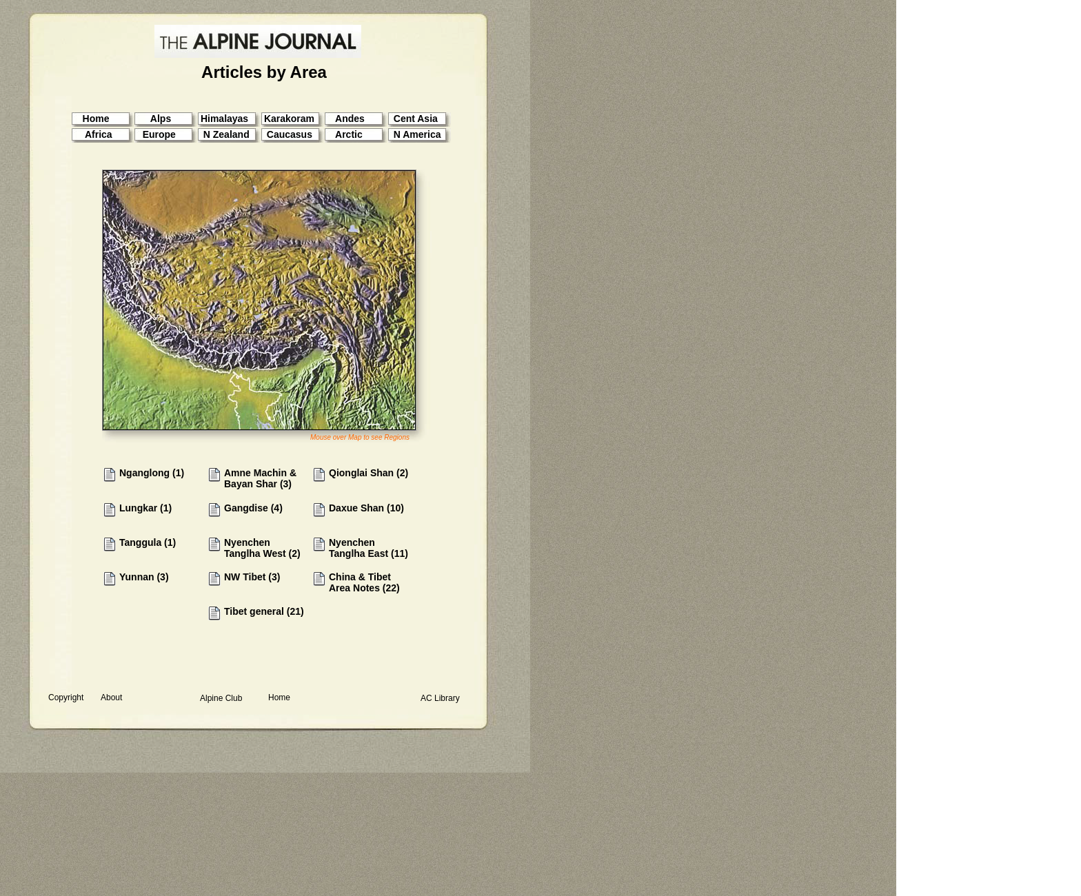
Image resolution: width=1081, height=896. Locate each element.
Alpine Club (221, 698)
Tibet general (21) (264, 611)
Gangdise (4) (253, 507)
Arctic (349, 134)
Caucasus (289, 134)
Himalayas (224, 118)
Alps (160, 118)
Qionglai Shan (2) (368, 472)
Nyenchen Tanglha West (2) (262, 548)
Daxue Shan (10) (366, 507)
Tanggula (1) (147, 542)
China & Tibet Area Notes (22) (364, 582)
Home (279, 697)
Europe (159, 134)
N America (417, 134)
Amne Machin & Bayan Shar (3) (260, 478)
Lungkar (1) (145, 507)
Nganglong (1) (151, 472)
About (111, 697)
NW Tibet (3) (252, 576)
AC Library (440, 698)
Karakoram (289, 118)
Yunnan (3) (144, 576)
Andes (350, 118)
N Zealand (226, 134)
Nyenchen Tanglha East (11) (368, 548)
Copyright (65, 697)
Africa (97, 134)
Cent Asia (416, 118)
